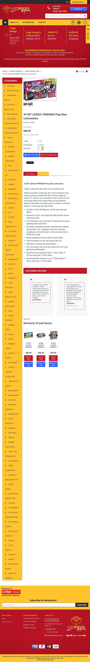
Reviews (43, 174)
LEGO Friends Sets (32, 71)
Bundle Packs (13, 91)
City (10, 212)
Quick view (28, 358)
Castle (11, 208)
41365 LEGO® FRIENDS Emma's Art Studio (53, 347)
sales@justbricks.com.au (55, 635)
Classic (11, 217)
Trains (11, 540)
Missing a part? (29, 625)
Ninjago (11, 428)
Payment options (29, 628)
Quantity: (27, 148)
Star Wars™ (13, 461)
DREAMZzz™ (13, 259)
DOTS (10, 269)
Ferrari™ (12, 278)
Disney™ (11, 240)
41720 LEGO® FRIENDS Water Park (28, 347)
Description (30, 174)
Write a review (29, 122)
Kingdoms (12, 362)
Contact (42, 22)
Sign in (4, 618)
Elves (10, 273)
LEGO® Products (16, 71)
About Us (14, 22)
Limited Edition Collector (10, 372)
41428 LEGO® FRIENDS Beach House (41, 347)
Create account (7, 622)
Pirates (11, 437)
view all (26, 319)
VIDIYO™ (11, 559)
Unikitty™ (12, 555)
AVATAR (11, 184)
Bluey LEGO (13, 194)
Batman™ (12, 189)
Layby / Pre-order (29, 622)
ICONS (10, 334)
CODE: (25, 141)
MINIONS (12, 400)
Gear (10, 311)
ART (9, 166)
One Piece (12, 433)
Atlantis (12, 180)
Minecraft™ (13, 390)
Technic (11, 503)
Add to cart (31, 155)
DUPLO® (11, 264)
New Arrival (12, 114)
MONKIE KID (13, 414)
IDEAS (10, 339)
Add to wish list (49, 155)
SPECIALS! (11, 86)
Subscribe (81, 605)
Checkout (78, 9)
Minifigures (13, 395)
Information (28, 22)
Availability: (27, 145)
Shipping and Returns (31, 618)
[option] (55, 295)
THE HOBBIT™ (13, 508)
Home (5, 71)
